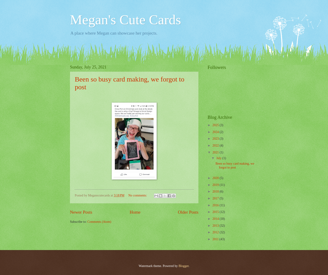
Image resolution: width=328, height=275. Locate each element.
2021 (216, 152)
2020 (216, 178)
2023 (216, 138)
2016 (216, 205)
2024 (216, 132)
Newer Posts (81, 212)
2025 (216, 125)
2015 (216, 212)
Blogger (183, 266)
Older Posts (188, 212)
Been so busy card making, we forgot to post (234, 165)
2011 (216, 239)
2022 (216, 145)
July (219, 158)
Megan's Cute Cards (125, 19)
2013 (216, 225)
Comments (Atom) (99, 221)
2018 (216, 191)
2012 (216, 232)
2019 (216, 185)
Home (135, 212)
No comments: (138, 195)
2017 (216, 198)
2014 (216, 219)
